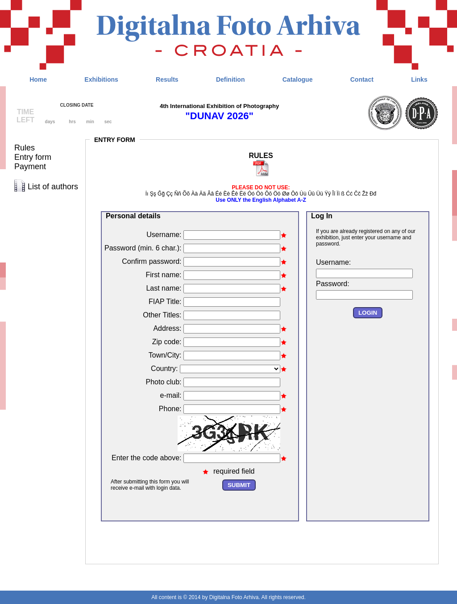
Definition (230, 79)
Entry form (32, 157)
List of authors (53, 186)
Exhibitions (101, 79)
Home (38, 79)
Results (167, 79)
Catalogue (298, 79)
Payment (30, 166)
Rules (24, 147)
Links (419, 79)
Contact (362, 79)
